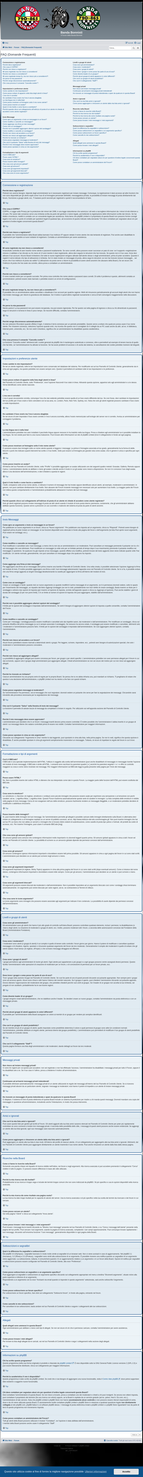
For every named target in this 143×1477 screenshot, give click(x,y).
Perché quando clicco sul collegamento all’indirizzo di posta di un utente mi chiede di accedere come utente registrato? (33, 110)
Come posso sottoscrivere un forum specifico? (90, 133)
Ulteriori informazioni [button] (96, 1471)
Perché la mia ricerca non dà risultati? (86, 113)
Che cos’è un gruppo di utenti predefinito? (88, 78)
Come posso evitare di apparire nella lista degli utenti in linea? (25, 93)
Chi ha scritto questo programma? (85, 153)
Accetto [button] (126, 1471)
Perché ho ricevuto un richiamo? (14, 138)
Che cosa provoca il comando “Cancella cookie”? (20, 83)
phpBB (63, 1446)
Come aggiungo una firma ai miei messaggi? (19, 124)
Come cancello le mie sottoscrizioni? (86, 135)
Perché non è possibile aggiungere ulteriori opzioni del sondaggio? (27, 128)
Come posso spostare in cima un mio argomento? (21, 147)
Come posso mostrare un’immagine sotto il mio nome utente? (25, 102)
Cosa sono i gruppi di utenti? (83, 69)
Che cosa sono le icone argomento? (16, 173)
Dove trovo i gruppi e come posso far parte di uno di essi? (94, 72)
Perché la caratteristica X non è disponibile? (89, 155)
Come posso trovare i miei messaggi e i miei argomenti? (93, 120)
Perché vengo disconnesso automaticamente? (19, 81)
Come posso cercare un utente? (84, 118)
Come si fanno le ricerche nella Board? (87, 111)
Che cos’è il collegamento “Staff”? (85, 81)
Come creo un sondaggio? (12, 126)
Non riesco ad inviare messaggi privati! (87, 89)
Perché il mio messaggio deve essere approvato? (21, 145)
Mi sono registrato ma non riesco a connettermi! (20, 72)
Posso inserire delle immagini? (14, 161)
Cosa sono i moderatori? (82, 67)
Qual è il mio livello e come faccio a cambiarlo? (20, 107)
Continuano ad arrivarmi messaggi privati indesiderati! (92, 91)
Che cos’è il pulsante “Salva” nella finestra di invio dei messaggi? (26, 142)
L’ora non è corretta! (10, 95)
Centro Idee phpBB (110, 1379)
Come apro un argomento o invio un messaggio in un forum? (25, 119)
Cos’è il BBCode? (9, 155)
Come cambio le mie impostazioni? (15, 91)
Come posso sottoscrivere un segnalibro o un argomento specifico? (97, 131)
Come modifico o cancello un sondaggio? (18, 131)
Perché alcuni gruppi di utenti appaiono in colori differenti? (94, 76)
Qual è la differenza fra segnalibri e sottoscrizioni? (91, 128)
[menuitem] (5, 43)
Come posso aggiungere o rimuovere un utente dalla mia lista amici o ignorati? (101, 103)
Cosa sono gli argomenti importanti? (16, 168)
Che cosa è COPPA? (10, 67)
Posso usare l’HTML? (10, 157)
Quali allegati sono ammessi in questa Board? (89, 143)
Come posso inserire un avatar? (14, 105)
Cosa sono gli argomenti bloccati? (15, 171)
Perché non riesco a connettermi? (15, 74)
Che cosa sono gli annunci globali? (15, 164)
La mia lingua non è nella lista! (14, 100)
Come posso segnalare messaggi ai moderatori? (20, 140)
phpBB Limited (66, 1363)
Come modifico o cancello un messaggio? (18, 122)
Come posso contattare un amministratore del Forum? (92, 162)
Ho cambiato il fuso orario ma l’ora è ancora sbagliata (22, 98)
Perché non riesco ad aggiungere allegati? (18, 135)
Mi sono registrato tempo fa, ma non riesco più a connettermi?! (25, 76)
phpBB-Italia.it (78, 1448)
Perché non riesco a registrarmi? (14, 69)
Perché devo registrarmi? (12, 65)
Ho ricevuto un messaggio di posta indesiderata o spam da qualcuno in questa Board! (104, 93)
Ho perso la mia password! (12, 78)
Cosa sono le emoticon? (11, 159)
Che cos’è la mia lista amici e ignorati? (87, 101)
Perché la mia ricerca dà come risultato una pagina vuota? (94, 116)
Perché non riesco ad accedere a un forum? (19, 133)
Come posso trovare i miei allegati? (85, 145)
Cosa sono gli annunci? (11, 166)
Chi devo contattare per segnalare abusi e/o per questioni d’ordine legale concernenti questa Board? (106, 159)
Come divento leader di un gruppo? (85, 74)
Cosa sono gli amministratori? (83, 65)
